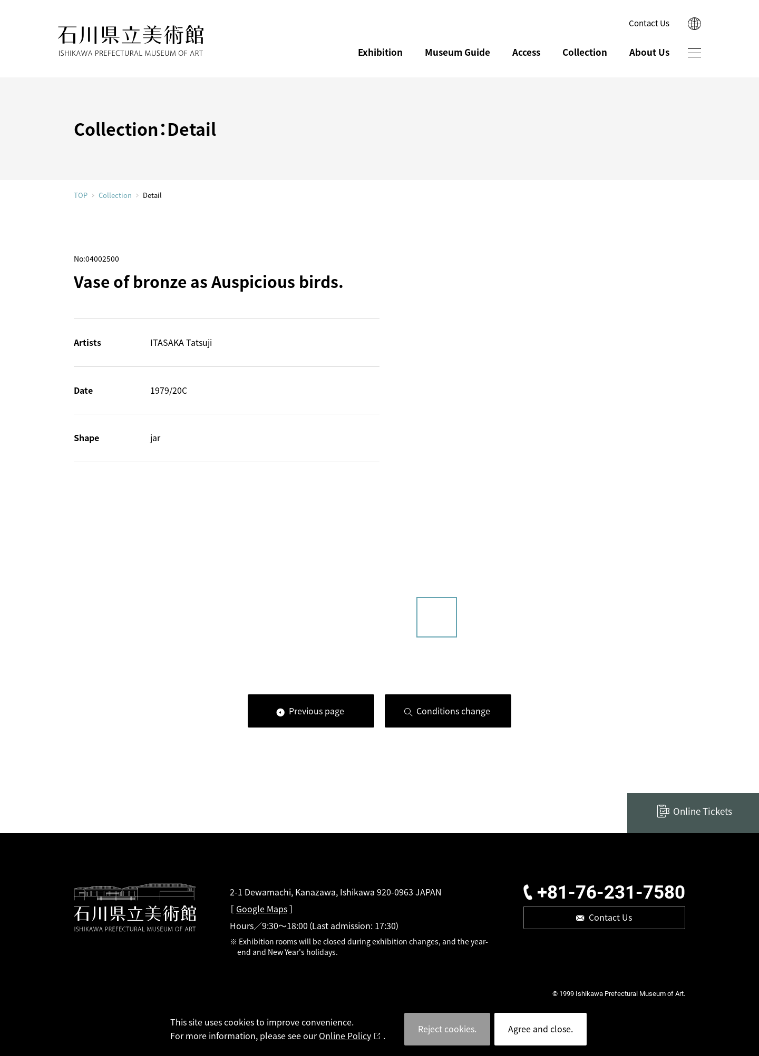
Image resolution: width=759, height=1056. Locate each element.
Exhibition (380, 51)
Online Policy (345, 1035)
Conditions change (453, 710)
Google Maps (261, 908)
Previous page (316, 710)
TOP (80, 195)
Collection (584, 51)
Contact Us (649, 22)
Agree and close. (540, 1028)
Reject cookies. (447, 1028)
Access (526, 51)
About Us (649, 51)
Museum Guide (457, 51)
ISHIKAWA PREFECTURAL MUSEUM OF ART (130, 40)
